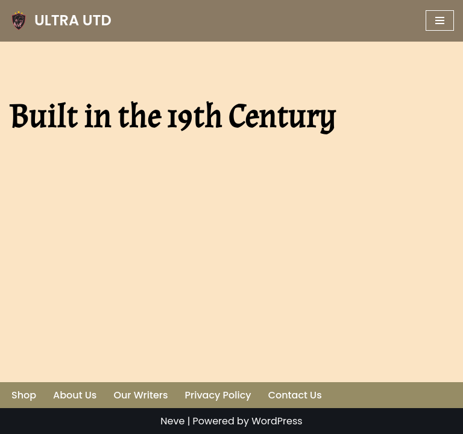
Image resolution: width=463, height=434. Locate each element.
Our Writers (140, 395)
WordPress (277, 421)
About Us (74, 395)
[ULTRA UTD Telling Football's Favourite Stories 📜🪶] (60, 20)
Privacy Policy (218, 395)
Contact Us (295, 395)
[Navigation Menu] (440, 20)
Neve (172, 421)
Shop (23, 395)
